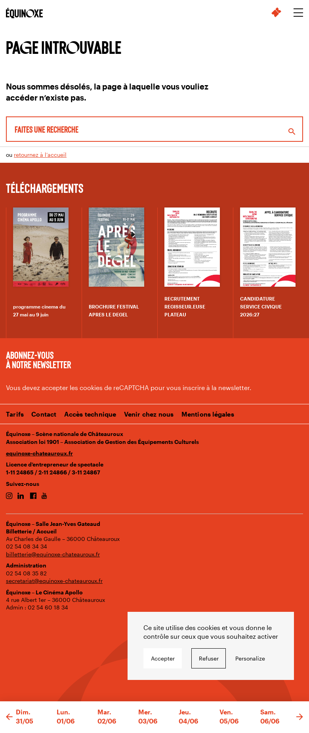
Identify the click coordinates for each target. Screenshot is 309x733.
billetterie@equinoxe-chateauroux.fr (53, 554)
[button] (9, 717)
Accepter (163, 658)
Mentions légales (207, 414)
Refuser (209, 658)
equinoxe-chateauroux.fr (39, 453)
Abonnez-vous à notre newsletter (38, 359)
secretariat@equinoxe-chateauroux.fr (54, 580)
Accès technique (90, 414)
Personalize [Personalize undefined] (250, 658)
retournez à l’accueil (40, 154)
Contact (43, 414)
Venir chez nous (149, 414)
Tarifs (15, 414)
